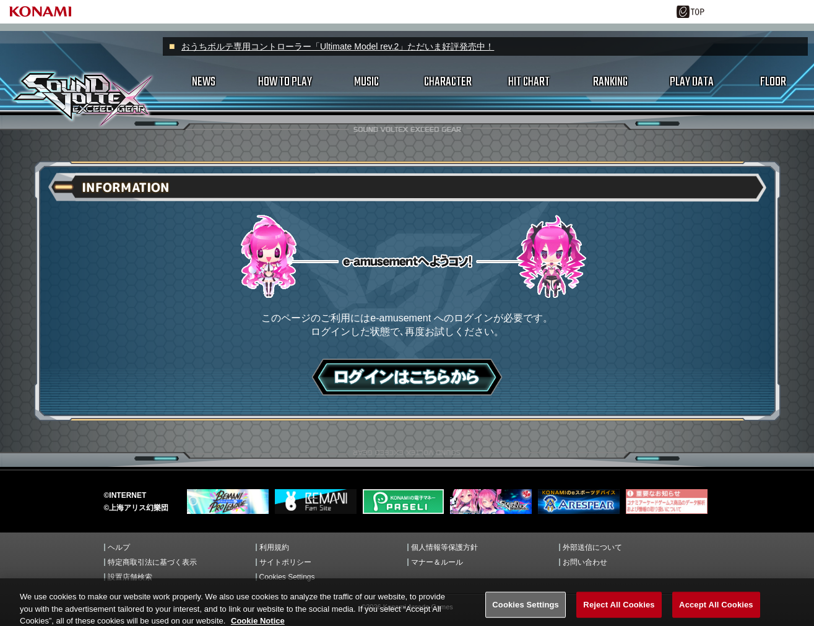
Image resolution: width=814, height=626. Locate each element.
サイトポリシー (285, 562)
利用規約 (274, 547)
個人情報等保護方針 (444, 547)
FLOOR (773, 82)
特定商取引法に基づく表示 (152, 562)
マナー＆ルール (437, 562)
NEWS (203, 82)
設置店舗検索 (130, 577)
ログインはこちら (407, 377)
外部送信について (592, 547)
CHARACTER (448, 82)
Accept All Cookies (716, 612)
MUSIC (366, 82)
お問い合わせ (585, 562)
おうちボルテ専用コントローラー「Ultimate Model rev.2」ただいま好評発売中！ (337, 46)
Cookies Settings (287, 577)
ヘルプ (119, 547)
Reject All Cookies (618, 612)
